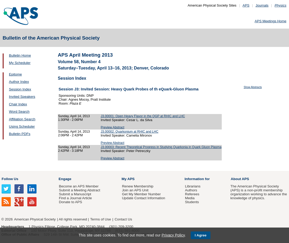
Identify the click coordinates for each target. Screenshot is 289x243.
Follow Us (10, 179)
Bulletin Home (20, 55)
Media (190, 198)
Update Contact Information (143, 198)
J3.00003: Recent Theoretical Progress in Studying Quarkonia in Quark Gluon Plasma (161, 147)
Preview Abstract (112, 127)
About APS (240, 179)
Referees (192, 194)
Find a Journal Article (75, 198)
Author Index (19, 82)
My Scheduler (19, 63)
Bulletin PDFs (19, 134)
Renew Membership (137, 186)
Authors (191, 190)
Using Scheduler (22, 126)
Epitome (15, 74)
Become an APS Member (79, 186)
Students (192, 202)
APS (245, 5)
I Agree (201, 235)
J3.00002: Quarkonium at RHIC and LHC (129, 131)
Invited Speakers (22, 97)
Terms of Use (100, 219)
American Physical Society (35, 219)
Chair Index (18, 104)
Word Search (19, 112)
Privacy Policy (173, 235)
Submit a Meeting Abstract (79, 190)
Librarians (192, 186)
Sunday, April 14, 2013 (74, 116)
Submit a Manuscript (75, 194)
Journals (262, 5)
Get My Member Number (141, 194)
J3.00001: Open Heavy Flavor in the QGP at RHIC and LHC (143, 116)
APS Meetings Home (270, 21)
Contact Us (123, 219)
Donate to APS (70, 202)
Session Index (20, 89)
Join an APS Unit (135, 190)
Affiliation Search (22, 119)
